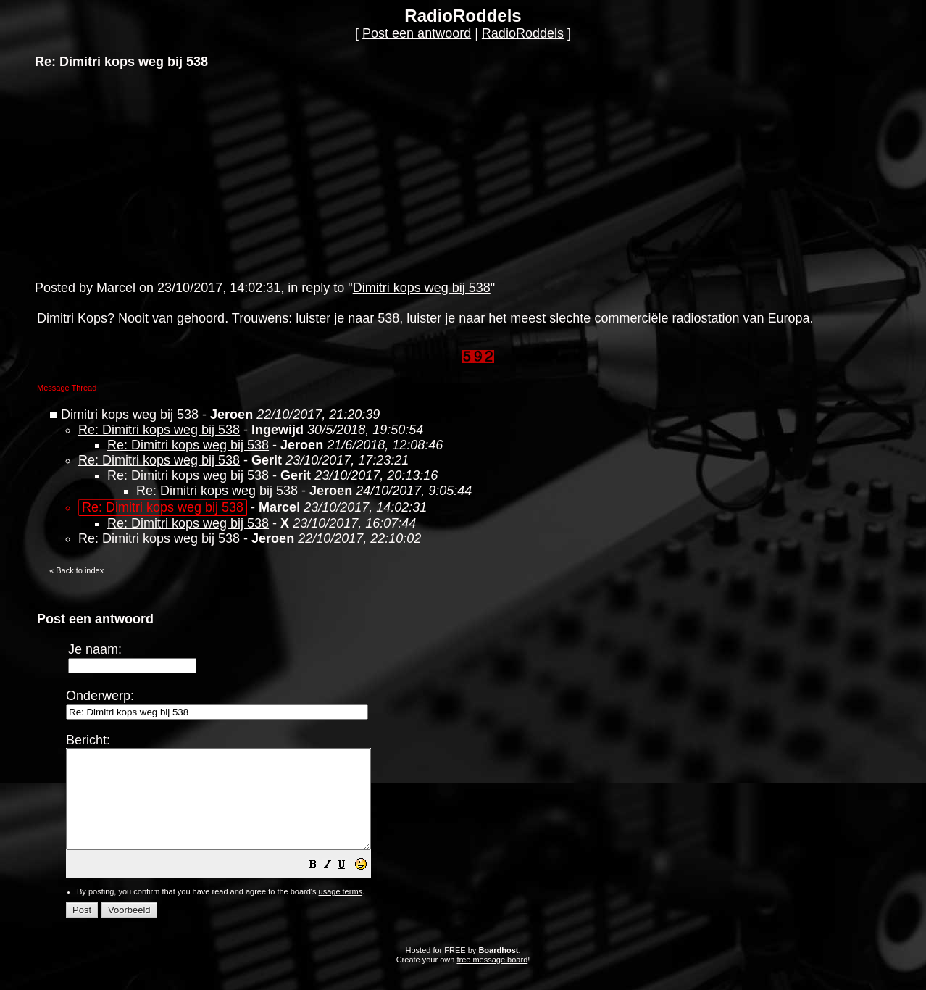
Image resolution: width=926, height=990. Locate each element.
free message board (491, 979)
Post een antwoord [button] (416, 33)
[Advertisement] (143, 173)
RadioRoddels (523, 33)
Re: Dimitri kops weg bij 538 (159, 430)
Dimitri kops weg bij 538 (422, 287)
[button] (349, 885)
